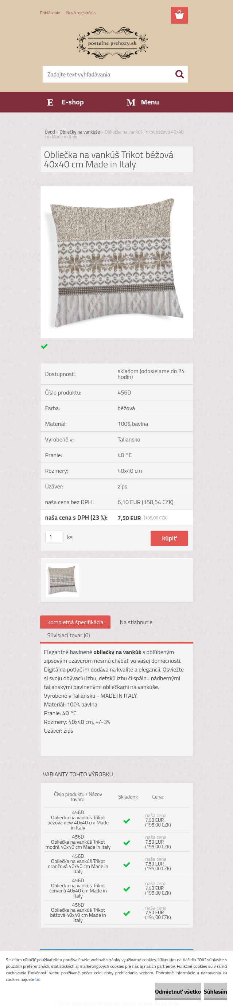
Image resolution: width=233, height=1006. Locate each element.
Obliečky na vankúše (80, 131)
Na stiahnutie (136, 622)
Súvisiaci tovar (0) (68, 635)
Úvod (50, 131)
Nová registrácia (81, 12)
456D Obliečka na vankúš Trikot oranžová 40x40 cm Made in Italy (78, 863)
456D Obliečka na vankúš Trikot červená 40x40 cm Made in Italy (78, 887)
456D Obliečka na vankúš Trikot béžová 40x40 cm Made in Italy (78, 912)
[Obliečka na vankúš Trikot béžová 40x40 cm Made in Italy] (116, 189)
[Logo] (112, 42)
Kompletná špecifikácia (75, 622)
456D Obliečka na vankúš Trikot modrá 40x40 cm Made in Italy (78, 842)
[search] (179, 74)
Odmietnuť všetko (178, 991)
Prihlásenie (50, 12)
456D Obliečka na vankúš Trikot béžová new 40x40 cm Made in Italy (78, 819)
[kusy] (54, 537)
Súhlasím (215, 991)
